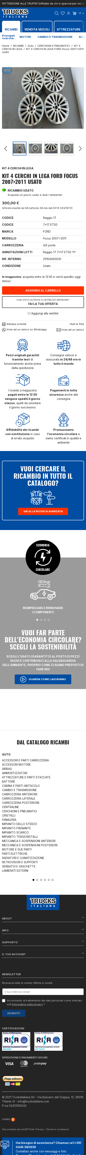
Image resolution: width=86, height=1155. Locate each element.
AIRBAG (7, 768)
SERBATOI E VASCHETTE (19, 866)
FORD (47, 231)
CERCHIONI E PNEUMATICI (19, 811)
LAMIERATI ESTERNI (15, 870)
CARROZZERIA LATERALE (18, 798)
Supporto (43, 942)
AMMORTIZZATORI (14, 773)
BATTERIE (8, 781)
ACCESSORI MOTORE (16, 764)
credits (8, 1119)
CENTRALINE (10, 807)
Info (43, 930)
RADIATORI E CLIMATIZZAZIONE (23, 858)
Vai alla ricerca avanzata (43, 511)
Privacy (40, 1129)
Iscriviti (13, 1013)
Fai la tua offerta (43, 302)
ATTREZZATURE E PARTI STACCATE (26, 777)
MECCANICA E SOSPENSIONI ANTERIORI (29, 841)
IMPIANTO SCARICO (15, 832)
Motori (25, 36)
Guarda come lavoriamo (43, 679)
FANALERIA (9, 819)
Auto (6, 754)
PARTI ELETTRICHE (14, 853)
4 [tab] (49, 620)
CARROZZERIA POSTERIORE (21, 802)
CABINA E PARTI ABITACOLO (21, 785)
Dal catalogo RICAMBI (43, 742)
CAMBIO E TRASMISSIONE (19, 790)
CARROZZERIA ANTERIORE (20, 794)
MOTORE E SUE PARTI (17, 849)
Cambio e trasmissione (55, 36)
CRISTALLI (8, 815)
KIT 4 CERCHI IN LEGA (18, 168)
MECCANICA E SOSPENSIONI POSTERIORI (30, 845)
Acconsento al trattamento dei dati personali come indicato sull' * (44, 1002)
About (43, 918)
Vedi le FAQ (77, 324)
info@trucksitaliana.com (33, 1101)
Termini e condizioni (57, 1129)
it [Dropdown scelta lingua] (81, 13)
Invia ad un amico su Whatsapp (24, 330)
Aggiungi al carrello (43, 290)
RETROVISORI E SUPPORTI (20, 862)
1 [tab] (37, 620)
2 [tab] (41, 620)
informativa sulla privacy (27, 1004)
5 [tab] (49, 880)
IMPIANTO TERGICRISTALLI (20, 836)
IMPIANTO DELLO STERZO (19, 824)
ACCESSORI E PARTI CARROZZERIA (25, 760)
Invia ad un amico (70, 329)
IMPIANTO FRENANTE (16, 828)
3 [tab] (45, 620)
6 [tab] (53, 880)
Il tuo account (43, 954)
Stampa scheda (14, 324)
